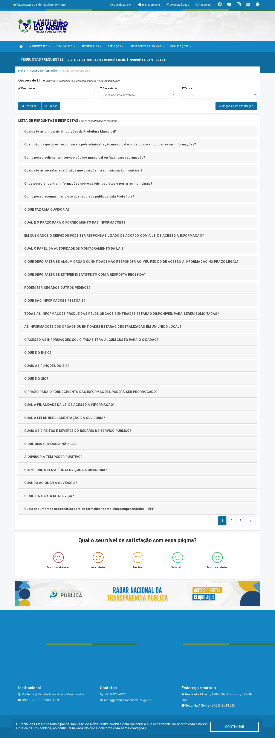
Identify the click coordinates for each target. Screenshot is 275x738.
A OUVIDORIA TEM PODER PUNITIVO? (53, 457)
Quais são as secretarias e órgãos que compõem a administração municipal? (83, 170)
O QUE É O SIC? (36, 379)
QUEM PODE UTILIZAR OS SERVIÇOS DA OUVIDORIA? (65, 470)
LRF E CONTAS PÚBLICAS (147, 46)
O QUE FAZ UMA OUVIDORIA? (46, 210)
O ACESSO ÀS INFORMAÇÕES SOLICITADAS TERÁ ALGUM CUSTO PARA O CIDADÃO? (91, 340)
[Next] (241, 520)
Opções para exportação (236, 106)
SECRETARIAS (91, 46)
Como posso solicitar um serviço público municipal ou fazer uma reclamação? (84, 157)
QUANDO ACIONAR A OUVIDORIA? (50, 483)
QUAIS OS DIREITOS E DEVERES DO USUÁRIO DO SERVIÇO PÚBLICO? (77, 431)
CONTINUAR (234, 727)
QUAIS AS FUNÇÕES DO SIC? (46, 366)
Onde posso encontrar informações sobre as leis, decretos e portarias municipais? (88, 183)
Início (21, 70)
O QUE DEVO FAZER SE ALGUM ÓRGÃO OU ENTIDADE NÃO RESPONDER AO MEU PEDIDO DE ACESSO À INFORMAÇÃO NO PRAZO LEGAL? (131, 262)
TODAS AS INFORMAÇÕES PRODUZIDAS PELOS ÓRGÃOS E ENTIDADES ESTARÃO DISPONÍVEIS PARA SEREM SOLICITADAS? (121, 314)
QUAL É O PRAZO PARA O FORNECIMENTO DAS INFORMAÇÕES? (74, 222)
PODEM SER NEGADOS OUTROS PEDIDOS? (57, 288)
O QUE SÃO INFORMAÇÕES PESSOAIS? (55, 301)
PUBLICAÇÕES (180, 46)
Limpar (51, 106)
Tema (187, 88)
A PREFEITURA (39, 46)
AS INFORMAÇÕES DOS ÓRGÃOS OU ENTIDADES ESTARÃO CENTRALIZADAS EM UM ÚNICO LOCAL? (103, 327)
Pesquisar (26, 88)
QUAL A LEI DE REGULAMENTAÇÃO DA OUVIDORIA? (64, 418)
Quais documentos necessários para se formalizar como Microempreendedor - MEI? (89, 509)
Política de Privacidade (33, 728)
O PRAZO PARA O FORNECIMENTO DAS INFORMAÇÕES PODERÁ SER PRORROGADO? (91, 392)
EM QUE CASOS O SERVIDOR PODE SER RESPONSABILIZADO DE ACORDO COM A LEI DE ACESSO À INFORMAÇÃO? (114, 236)
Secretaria (109, 88)
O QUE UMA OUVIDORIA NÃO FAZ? (51, 444)
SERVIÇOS (115, 46)
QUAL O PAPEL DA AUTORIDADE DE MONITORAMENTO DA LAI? (73, 248)
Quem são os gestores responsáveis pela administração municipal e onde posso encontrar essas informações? (110, 144)
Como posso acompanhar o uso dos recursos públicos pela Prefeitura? (79, 196)
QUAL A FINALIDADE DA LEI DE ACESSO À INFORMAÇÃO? (69, 405)
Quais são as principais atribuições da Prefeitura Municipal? (70, 131)
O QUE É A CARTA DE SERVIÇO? (49, 496)
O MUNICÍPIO (66, 46)
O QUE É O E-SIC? (38, 353)
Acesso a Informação (43, 70)
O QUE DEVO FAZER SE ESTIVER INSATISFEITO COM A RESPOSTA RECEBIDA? (85, 274)
